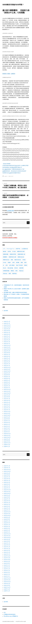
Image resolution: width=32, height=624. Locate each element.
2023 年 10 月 (7, 371)
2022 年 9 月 (7, 395)
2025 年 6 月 (7, 334)
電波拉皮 (21, 270)
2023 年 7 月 (7, 376)
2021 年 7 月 (7, 420)
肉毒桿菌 (21, 268)
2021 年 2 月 (7, 430)
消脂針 (9, 262)
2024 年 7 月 (7, 354)
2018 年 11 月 (7, 444)
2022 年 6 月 (7, 400)
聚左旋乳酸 (10, 268)
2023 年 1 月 (7, 387)
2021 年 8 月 (7, 419)
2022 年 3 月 (7, 406)
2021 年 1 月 (7, 431)
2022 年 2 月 (7, 407)
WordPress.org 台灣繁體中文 (11, 616)
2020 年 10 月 (7, 437)
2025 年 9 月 (7, 328)
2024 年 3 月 (7, 362)
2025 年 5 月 (7, 336)
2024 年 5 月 (7, 358)
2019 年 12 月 (7, 442)
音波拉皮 (5, 273)
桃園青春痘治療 (12, 257)
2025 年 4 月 (7, 338)
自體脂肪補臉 (6, 270)
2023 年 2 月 (7, 385)
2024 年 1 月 (7, 365)
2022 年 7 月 (7, 398)
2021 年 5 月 (7, 424)
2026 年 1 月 (7, 323)
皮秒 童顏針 (12, 265)
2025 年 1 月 (7, 343)
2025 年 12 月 (7, 325)
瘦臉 (22, 262)
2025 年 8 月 (7, 330)
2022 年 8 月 (7, 396)
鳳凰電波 (14, 273)
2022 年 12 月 (7, 389)
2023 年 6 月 (7, 378)
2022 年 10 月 (7, 393)
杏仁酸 (14, 251)
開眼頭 (12, 270)
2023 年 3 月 (7, 384)
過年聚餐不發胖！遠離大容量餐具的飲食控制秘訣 (15, 292)
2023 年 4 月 (7, 382)
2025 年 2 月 (7, 341)
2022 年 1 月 (7, 409)
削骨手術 (18, 248)
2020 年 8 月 (7, 441)
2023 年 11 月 (7, 369)
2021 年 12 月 (7, 411)
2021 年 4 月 (7, 426)
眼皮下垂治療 (19, 265)
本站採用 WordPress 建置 (21, 621)
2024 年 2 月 (7, 363)
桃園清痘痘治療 (20, 251)
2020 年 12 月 (7, 433)
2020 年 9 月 (7, 439)
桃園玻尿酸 (5, 254)
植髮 (12, 259)
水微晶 (24, 259)
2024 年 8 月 (7, 352)
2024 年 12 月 (7, 345)
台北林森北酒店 (10, 210)
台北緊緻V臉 (25, 248)
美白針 (4, 268)
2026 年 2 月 (7, 321)
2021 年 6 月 (7, 422)
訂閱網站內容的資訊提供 (9, 614)
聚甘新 (16, 268)
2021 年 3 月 (7, 428)
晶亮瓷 (9, 251)
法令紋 (4, 262)
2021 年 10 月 (7, 415)
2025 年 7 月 (7, 332)
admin (5, 176)
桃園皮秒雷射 (13, 254)
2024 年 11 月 (7, 347)
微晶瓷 (4, 251)
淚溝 (13, 262)
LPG (4, 248)
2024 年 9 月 (7, 350)
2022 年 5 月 (7, 402)
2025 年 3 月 (7, 339)
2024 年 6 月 (7, 356)
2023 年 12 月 (7, 367)
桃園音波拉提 (21, 257)
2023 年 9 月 (7, 373)
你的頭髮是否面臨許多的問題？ (13, 5)
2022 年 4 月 (7, 404)
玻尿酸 (17, 262)
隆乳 (17, 270)
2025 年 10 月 (7, 327)
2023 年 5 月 (7, 380)
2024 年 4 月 (7, 360)
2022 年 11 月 (7, 391)
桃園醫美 (5, 257)
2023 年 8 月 (7, 374)
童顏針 (25, 265)
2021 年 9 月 (7, 417)
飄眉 (10, 273)
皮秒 (7, 265)
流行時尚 (6, 310)
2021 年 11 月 (7, 413)
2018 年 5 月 (7, 446)
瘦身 (25, 262)
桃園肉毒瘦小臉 (21, 254)
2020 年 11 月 (7, 435)
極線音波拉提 (17, 259)
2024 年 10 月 (7, 349)
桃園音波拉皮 (6, 259)
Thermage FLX (10, 248)
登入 (5, 612)
